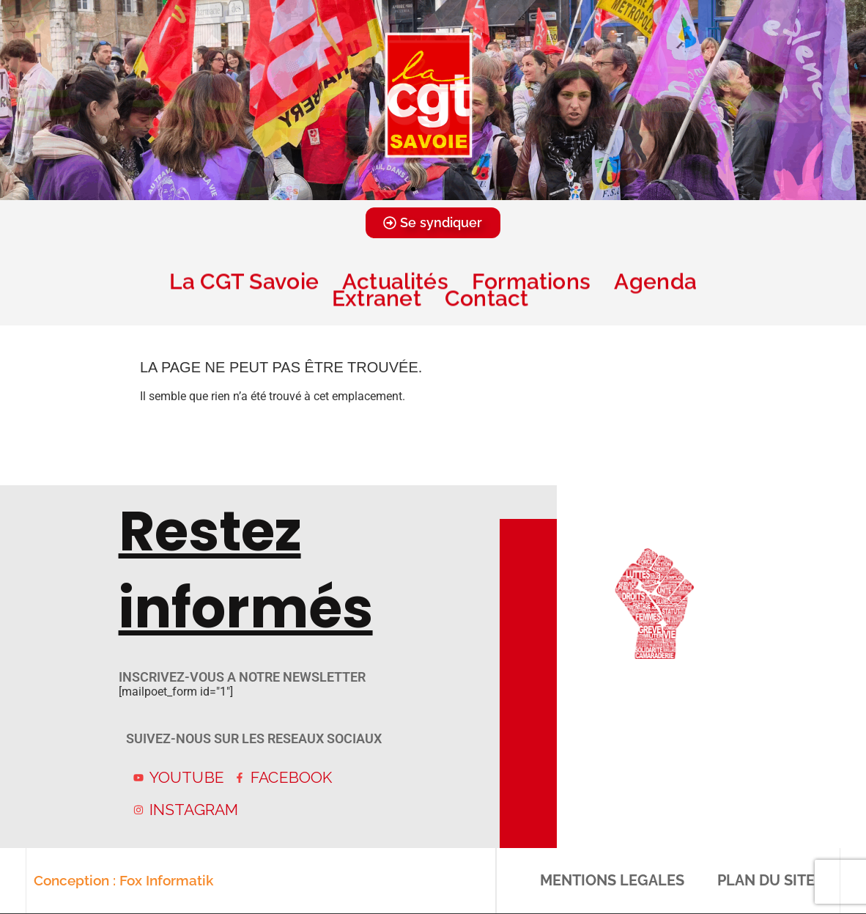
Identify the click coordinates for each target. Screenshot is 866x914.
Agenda (655, 281)
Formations (531, 281)
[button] (413, 189)
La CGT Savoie (244, 281)
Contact (489, 298)
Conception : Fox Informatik (122, 880)
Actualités (395, 281)
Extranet (376, 298)
